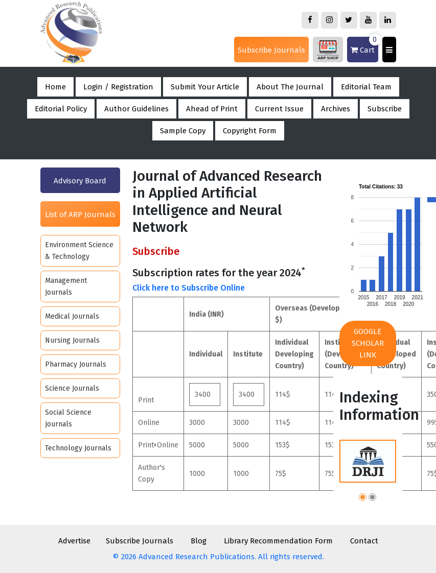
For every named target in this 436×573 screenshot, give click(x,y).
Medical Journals (72, 316)
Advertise (74, 540)
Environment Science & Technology (79, 251)
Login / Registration (118, 86)
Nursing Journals (72, 340)
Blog (198, 540)
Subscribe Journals (271, 50)
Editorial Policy (61, 108)
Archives (335, 108)
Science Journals (72, 388)
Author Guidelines (136, 108)
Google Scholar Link (368, 343)
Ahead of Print (212, 108)
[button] (363, 499)
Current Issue (279, 108)
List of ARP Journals (80, 214)
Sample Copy (182, 130)
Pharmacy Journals (75, 364)
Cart (364, 46)
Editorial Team (366, 86)
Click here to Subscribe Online (188, 288)
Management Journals (66, 286)
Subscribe (385, 108)
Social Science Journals (68, 418)
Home (55, 86)
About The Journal (290, 86)
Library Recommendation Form (278, 540)
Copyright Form (250, 130)
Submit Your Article (205, 86)
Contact (364, 540)
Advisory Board (80, 180)
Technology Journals (78, 448)
